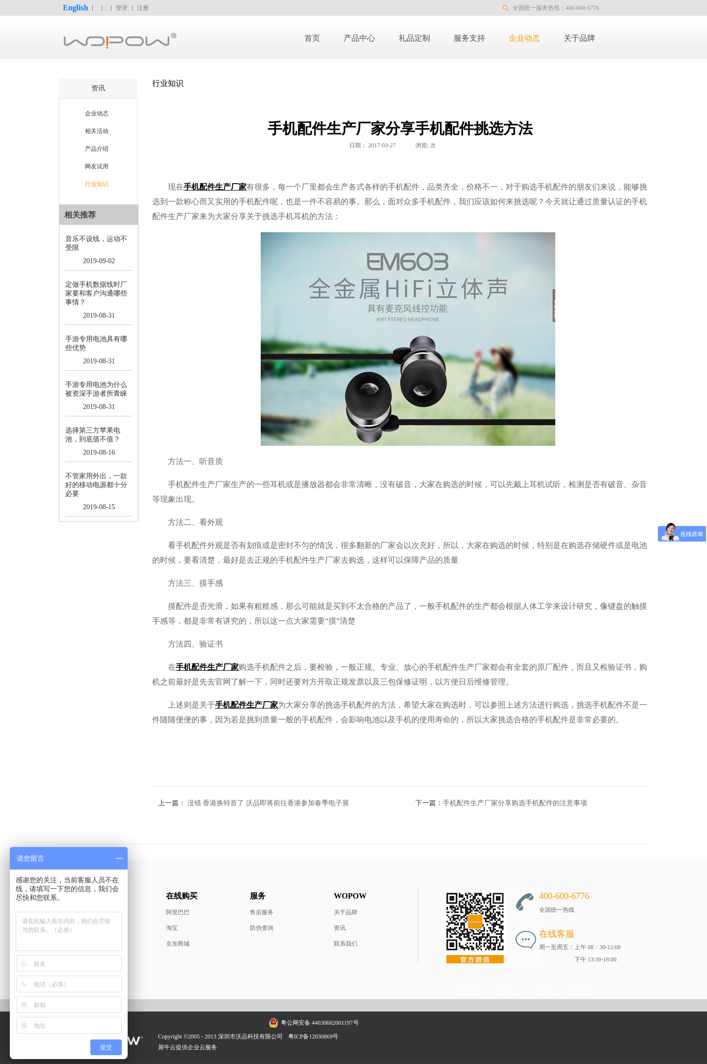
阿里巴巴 (178, 912)
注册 (143, 7)
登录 (122, 7)
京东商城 (178, 943)
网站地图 (357, 1036)
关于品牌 (345, 912)
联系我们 (345, 943)
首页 (312, 38)
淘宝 (172, 928)
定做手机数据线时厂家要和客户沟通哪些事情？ (96, 293)
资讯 (340, 928)
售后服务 (261, 912)
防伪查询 (261, 928)
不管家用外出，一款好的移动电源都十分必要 (96, 484)
